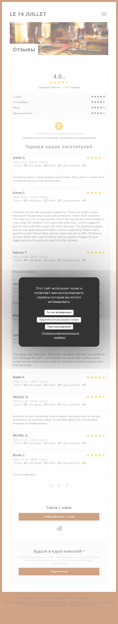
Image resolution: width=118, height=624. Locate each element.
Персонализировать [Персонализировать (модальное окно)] (59, 327)
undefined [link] (59, 337)
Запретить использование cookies (59, 319)
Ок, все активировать (59, 312)
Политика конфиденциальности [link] (60, 333)
